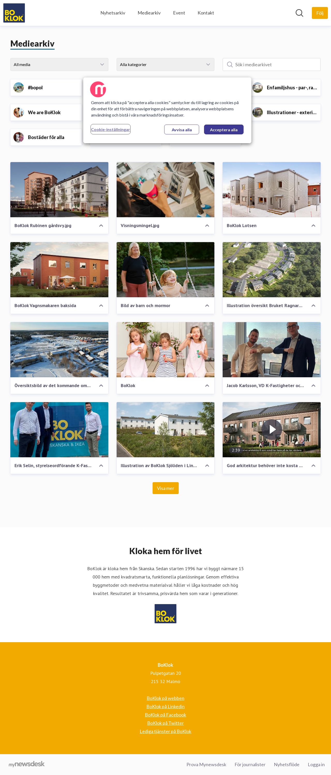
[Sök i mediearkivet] (272, 64)
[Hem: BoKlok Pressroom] (14, 13)
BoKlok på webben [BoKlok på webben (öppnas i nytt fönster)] (165, 698)
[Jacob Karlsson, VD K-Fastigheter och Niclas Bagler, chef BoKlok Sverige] (272, 349)
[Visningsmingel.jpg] (166, 189)
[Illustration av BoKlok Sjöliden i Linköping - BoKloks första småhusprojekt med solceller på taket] (166, 429)
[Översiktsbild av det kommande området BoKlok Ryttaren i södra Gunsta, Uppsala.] (59, 349)
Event (179, 13)
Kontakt (206, 13)
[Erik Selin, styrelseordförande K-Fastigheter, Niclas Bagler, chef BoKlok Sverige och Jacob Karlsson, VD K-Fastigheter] (59, 429)
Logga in (316, 764)
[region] (167, 110)
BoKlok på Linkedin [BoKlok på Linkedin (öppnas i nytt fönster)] (165, 706)
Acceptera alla (224, 129)
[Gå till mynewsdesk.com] (26, 764)
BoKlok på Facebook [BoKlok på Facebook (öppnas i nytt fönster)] (165, 715)
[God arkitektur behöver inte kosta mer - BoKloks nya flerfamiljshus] (272, 429)
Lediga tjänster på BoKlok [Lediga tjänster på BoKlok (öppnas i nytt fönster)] (165, 731)
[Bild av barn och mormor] (166, 269)
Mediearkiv (149, 13)
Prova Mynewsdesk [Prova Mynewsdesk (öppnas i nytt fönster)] (206, 764)
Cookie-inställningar (110, 129)
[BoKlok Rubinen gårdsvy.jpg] (59, 189)
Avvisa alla (182, 129)
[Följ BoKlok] (320, 13)
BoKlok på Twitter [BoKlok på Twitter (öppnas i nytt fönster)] (165, 723)
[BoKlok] (166, 349)
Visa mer (165, 488)
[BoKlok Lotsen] (272, 189)
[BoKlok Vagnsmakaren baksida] (59, 269)
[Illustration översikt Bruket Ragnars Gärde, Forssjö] (272, 269)
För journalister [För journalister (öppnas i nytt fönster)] (250, 764)
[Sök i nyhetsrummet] (299, 13)
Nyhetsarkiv (112, 13)
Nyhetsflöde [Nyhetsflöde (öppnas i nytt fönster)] (286, 764)
